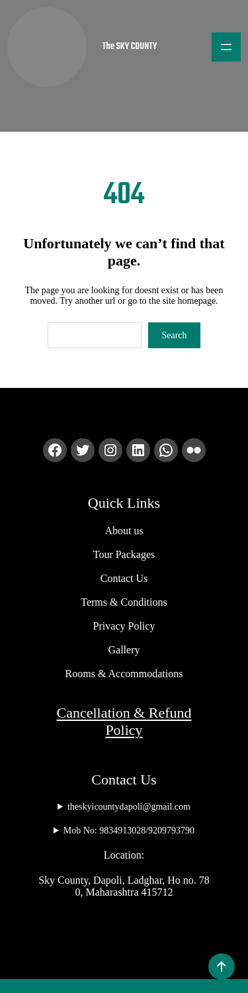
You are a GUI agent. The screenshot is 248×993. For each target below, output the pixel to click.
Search (173, 326)
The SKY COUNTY (147, 46)
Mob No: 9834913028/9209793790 (128, 821)
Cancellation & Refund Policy (123, 712)
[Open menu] (226, 47)
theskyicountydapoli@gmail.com (123, 797)
